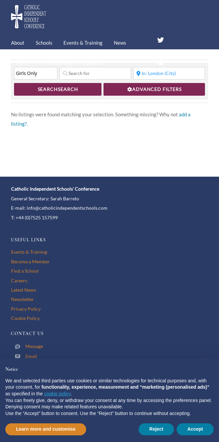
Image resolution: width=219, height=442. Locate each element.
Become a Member (30, 261)
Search (58, 89)
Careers (25, 63)
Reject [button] (156, 429)
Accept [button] (195, 429)
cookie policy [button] (57, 393)
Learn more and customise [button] (45, 429)
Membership (59, 63)
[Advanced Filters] (154, 89)
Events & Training (82, 43)
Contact (93, 63)
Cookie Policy (25, 318)
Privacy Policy (26, 309)
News (120, 43)
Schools (44, 43)
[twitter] (160, 39)
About (17, 43)
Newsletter (22, 299)
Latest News (23, 290)
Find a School (25, 271)
